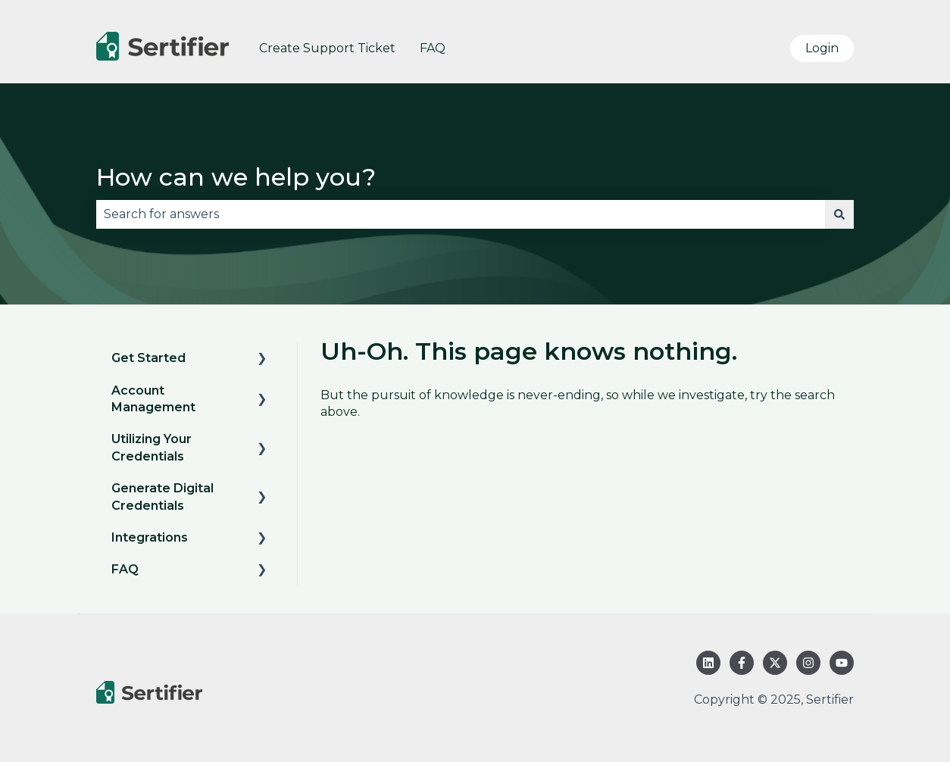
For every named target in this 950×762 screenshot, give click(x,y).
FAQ (432, 48)
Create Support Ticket (327, 48)
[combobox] (460, 214)
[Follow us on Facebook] (742, 663)
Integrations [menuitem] (149, 537)
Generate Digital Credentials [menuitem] (162, 496)
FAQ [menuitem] (125, 569)
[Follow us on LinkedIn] (708, 663)
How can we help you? (236, 177)
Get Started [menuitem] (148, 358)
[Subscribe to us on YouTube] (842, 663)
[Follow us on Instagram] (808, 663)
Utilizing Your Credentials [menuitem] (151, 447)
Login (822, 48)
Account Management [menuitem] (153, 398)
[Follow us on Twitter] (775, 663)
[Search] (839, 214)
